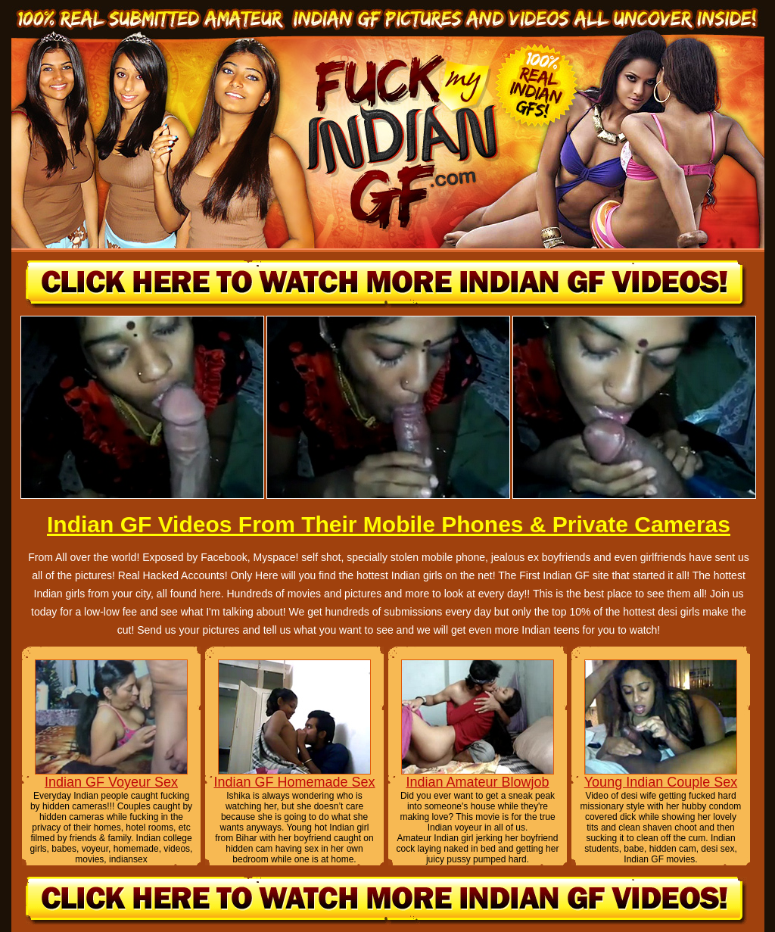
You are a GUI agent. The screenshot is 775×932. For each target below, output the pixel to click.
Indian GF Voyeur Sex (111, 782)
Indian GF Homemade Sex (294, 782)
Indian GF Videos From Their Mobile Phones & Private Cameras (388, 524)
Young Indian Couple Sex (661, 782)
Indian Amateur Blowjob (477, 782)
